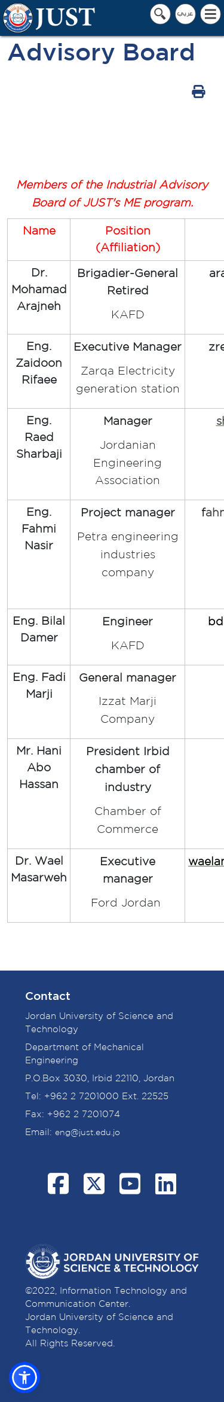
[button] (24, 1377)
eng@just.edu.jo (87, 1132)
